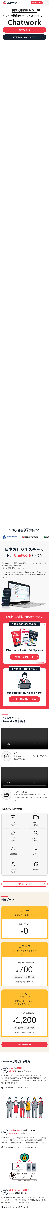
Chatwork (10, 3)
